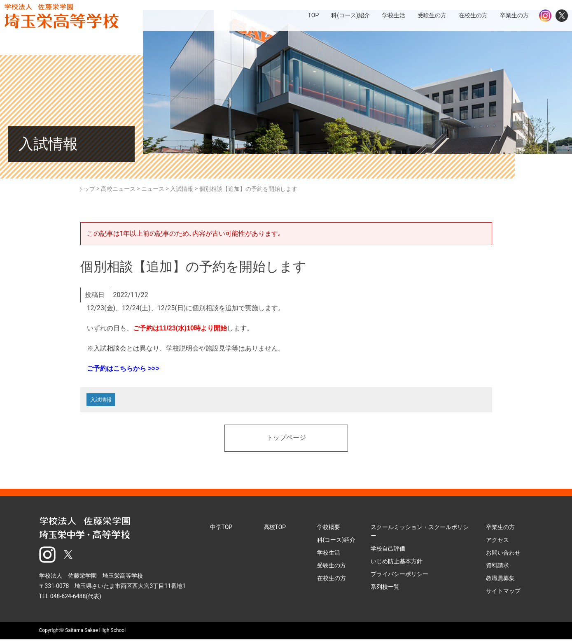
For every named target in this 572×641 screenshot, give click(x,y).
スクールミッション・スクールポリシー (420, 533)
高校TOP (275, 529)
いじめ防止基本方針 (397, 563)
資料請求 (497, 567)
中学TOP (221, 529)
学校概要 (328, 529)
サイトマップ (503, 593)
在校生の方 (331, 580)
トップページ (286, 440)
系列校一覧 (385, 588)
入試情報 (102, 400)
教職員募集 (500, 580)
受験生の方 (331, 567)
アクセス (497, 542)
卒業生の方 (500, 529)
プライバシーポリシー (399, 576)
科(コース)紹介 (336, 542)
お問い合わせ (503, 554)
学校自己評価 (388, 550)
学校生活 (328, 554)
